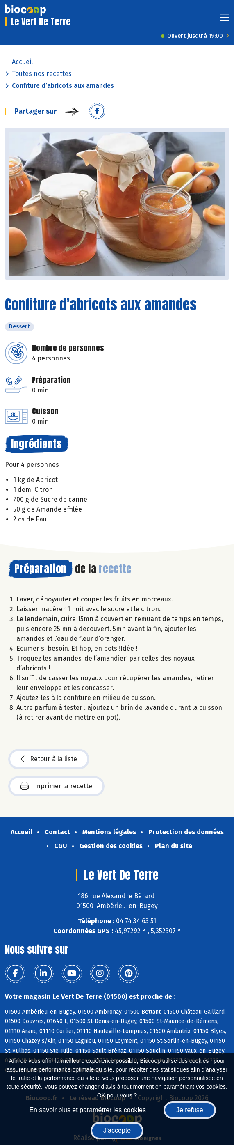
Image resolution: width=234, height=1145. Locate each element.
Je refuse (189, 1109)
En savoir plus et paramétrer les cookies (87, 1109)
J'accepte (117, 1130)
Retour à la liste (48, 759)
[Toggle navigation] (224, 20)
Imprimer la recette (56, 786)
